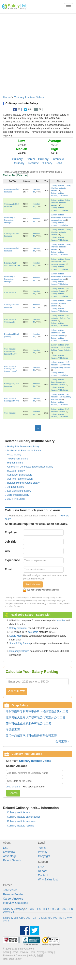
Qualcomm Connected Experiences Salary (30, 466)
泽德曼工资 (13, 729)
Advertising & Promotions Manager (9, 220)
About (6, 952)
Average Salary (45, 952)
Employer (11, 532)
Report (42, 871)
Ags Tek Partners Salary (20, 478)
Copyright (44, 856)
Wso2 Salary (14, 454)
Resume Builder (13, 894)
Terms (42, 847)
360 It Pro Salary (16, 498)
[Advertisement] (38, 52)
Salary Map (15, 635)
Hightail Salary (15, 462)
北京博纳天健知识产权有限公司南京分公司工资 (35, 717)
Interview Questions (15, 902)
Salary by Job (10, 917)
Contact (43, 875)
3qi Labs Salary (15, 486)
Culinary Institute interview (21, 821)
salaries (61, 620)
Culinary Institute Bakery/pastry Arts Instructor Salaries (58, 382)
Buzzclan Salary (16, 470)
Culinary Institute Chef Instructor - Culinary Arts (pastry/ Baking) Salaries (61, 364)
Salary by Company (13, 909)
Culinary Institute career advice (24, 816)
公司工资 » (62, 741)
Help (32, 952)
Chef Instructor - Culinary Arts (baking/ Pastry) (10, 351)
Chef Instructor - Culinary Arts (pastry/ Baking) (10, 368)
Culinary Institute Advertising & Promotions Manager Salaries (61, 217)
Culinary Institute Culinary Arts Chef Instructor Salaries (61, 188)
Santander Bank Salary (19, 474)
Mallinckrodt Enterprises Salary (24, 450)
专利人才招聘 (36, 955)
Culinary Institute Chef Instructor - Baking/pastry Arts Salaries (61, 397)
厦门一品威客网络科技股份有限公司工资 (31, 735)
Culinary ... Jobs (52, 163)
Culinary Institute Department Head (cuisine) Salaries (58, 332)
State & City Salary (19, 643)
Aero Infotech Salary (18, 494)
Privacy (42, 851)
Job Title (10, 541)
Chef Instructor (10, 293)
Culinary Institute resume (20, 825)
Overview (9, 851)
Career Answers (13, 898)
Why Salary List (48, 879)
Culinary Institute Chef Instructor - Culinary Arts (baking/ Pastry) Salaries (61, 347)
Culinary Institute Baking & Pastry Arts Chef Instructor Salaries (60, 261)
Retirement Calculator (15, 955)
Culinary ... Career (23, 159)
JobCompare (13, 786)
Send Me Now (33, 584)
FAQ (41, 866)
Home (7, 97)
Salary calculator (18, 628)
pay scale (33, 632)
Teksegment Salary (17, 458)
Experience (12, 560)
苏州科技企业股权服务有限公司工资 (28, 723)
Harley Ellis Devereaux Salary (23, 446)
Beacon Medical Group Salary (23, 482)
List (5, 847)
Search (13, 793)
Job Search (10, 890)
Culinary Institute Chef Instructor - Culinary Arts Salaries (60, 318)
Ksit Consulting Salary (19, 490)
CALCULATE (16, 691)
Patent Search (12, 860)
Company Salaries (19, 651)
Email (8, 569)
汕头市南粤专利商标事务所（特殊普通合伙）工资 (37, 711)
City (7, 550)
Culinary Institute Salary (29, 97)
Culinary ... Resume (26, 163)
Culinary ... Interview (51, 159)
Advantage (10, 856)
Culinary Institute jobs (18, 812)
